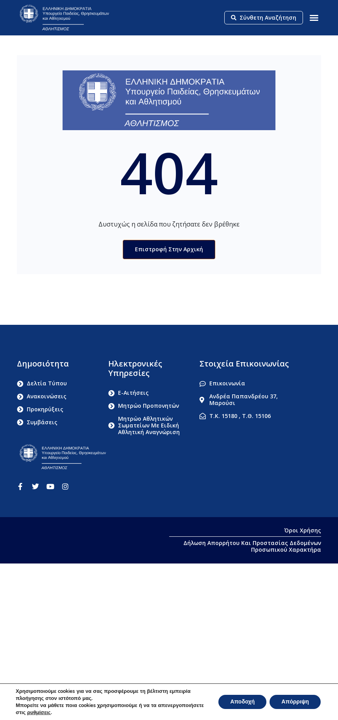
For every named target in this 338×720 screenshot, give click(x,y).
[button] (314, 18)
